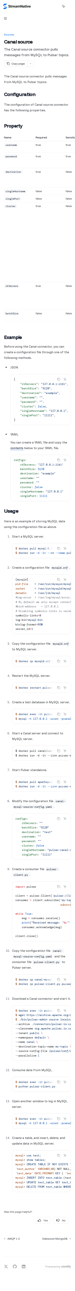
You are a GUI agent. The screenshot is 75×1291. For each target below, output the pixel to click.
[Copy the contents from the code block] (58, 379)
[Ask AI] (65, 379)
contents (16, 448)
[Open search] (56, 6)
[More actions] (70, 6)
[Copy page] (15, 63)
